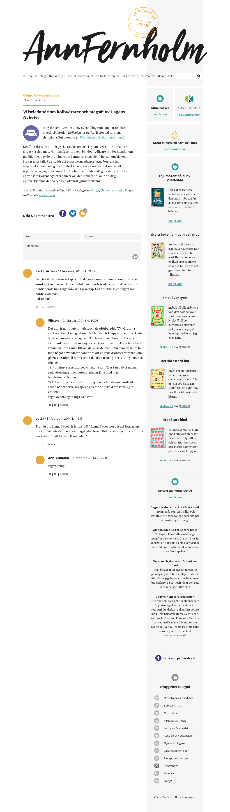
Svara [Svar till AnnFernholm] (64, 474)
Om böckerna (78, 76)
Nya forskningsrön (175, 743)
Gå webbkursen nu (175, 149)
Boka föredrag (128, 76)
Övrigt (28, 95)
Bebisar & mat (173, 705)
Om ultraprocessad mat (178, 698)
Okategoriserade (46, 95)
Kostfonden (171, 766)
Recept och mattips (176, 758)
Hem (28, 76)
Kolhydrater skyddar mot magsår (103, 137)
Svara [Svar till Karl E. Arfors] (51, 307)
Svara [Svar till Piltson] (64, 405)
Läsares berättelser (176, 750)
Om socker (170, 713)
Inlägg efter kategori (50, 76)
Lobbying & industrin (176, 728)
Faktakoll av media (175, 720)
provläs (185, 347)
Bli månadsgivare (189, 115)
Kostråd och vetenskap (178, 735)
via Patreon (47, 195)
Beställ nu (160, 114)
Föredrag (169, 773)
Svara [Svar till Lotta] (51, 444)
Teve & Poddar (152, 76)
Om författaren (103, 76)
